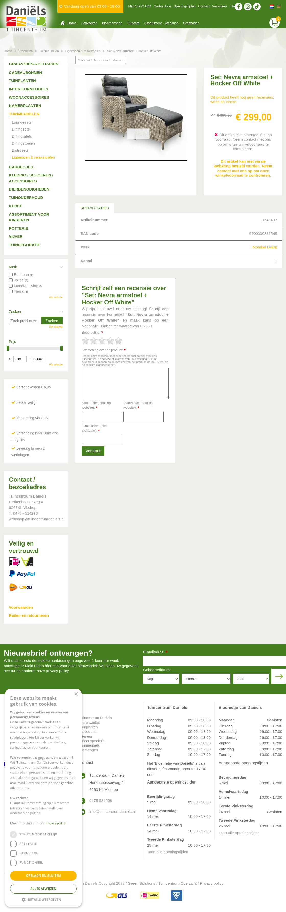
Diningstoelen (23, 143)
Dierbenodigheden (29, 189)
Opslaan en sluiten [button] (43, 875)
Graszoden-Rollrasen (33, 64)
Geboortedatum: (157, 670)
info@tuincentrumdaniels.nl (112, 811)
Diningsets (21, 129)
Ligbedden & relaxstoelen (33, 157)
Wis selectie (56, 297)
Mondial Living (265, 247)
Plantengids (88, 750)
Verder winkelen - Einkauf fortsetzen (100, 60)
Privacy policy (211, 883)
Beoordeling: (92, 332)
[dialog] (43, 798)
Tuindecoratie (24, 245)
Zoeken (15, 312)
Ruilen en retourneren (29, 615)
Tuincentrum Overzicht (177, 883)
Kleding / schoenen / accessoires (31, 178)
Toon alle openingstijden (167, 852)
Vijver (15, 236)
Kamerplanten (25, 105)
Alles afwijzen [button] (43, 888)
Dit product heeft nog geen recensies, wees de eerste (242, 99)
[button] (43, 899)
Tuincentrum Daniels (95, 718)
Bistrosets (20, 150)
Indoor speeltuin (92, 741)
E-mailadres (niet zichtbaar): (94, 428)
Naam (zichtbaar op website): (96, 405)
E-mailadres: (155, 652)
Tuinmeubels (89, 745)
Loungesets (22, 122)
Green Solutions (142, 883)
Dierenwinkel (89, 722)
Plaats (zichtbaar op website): (138, 405)
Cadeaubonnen (25, 72)
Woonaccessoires (29, 97)
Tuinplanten (22, 80)
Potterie (18, 228)
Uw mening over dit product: (104, 350)
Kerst (15, 206)
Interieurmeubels (28, 89)
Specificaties (94, 208)
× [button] (76, 694)
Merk (13, 267)
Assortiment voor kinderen (29, 217)
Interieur (85, 736)
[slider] (102, 341)
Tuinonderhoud (26, 197)
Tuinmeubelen (24, 114)
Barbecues (21, 167)
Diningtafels (22, 136)
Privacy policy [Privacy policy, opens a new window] (56, 823)
